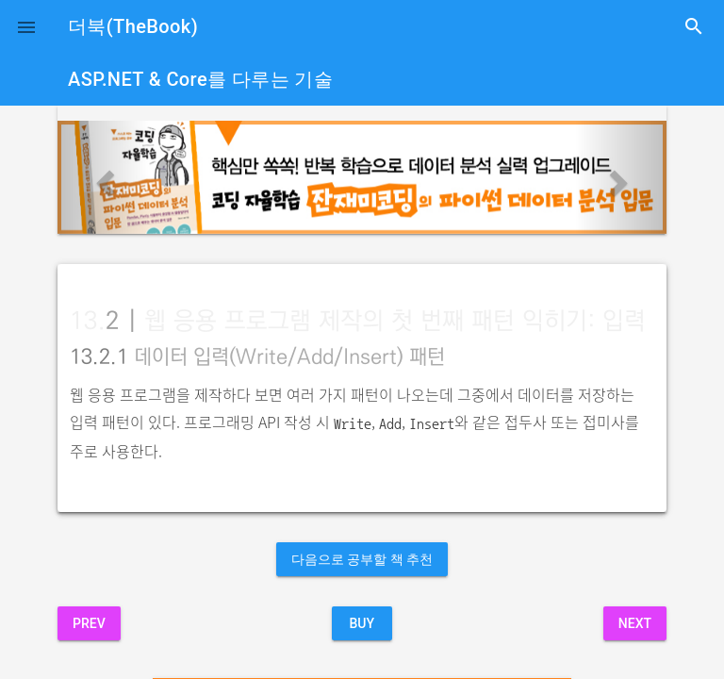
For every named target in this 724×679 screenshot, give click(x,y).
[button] (26, 26)
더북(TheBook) (133, 26)
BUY (361, 623)
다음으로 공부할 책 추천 (362, 559)
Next (634, 623)
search (694, 26)
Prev (89, 623)
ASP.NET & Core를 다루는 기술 (200, 79)
